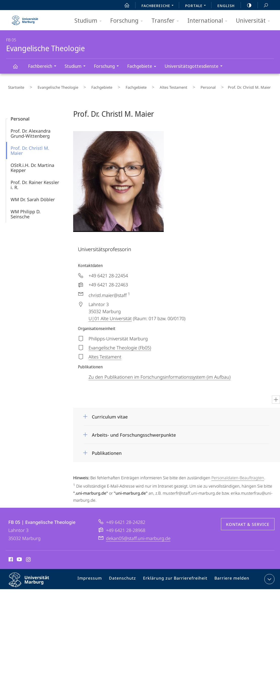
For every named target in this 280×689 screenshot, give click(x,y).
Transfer (166, 20)
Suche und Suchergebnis (263, 5)
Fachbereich (44, 66)
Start (124, 5)
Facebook (10, 556)
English (226, 5)
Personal (172, 85)
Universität (254, 20)
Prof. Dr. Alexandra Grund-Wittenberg (30, 129)
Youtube (19, 556)
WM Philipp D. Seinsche (26, 210)
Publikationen (107, 449)
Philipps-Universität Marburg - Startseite (25, 18)
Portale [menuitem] (197, 6)
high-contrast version (246, 5)
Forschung (128, 20)
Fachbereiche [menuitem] (159, 6)
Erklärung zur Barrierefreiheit (177, 576)
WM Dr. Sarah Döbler (33, 196)
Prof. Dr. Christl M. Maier (30, 146)
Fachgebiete (143, 67)
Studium (89, 20)
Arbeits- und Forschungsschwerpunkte (134, 431)
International (209, 20)
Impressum (96, 576)
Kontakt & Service (247, 520)
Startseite (14, 85)
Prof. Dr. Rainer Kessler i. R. (35, 181)
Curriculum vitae (110, 413)
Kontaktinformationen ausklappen (268, 575)
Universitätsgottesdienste (195, 66)
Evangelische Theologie (18, 69)
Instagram (28, 556)
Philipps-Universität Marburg (33, 580)
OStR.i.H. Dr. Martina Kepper (32, 163)
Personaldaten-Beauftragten (237, 474)
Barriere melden (230, 576)
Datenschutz (128, 576)
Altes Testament (144, 85)
